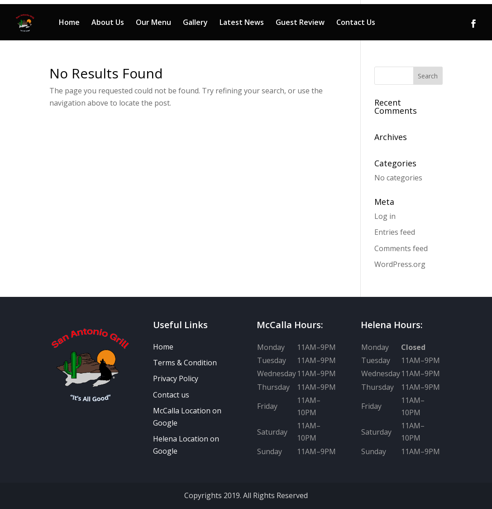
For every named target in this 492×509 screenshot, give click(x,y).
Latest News (242, 23)
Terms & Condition (185, 363)
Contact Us (355, 23)
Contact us (171, 395)
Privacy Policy (175, 378)
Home (69, 23)
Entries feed (394, 232)
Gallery (195, 23)
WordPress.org (399, 264)
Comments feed (401, 248)
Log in (385, 216)
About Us (107, 23)
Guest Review (300, 23)
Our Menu (153, 23)
